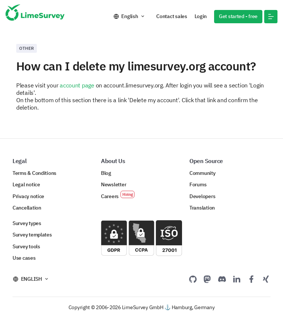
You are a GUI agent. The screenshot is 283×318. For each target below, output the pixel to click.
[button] (270, 16)
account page (77, 85)
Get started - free (238, 16)
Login (201, 16)
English (129, 16)
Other (26, 48)
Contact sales (171, 16)
